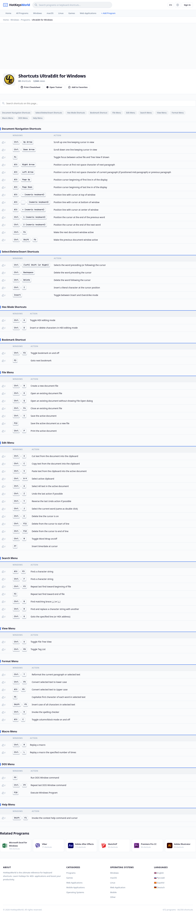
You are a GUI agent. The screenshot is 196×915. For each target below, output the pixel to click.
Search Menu (146, 112)
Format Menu (178, 112)
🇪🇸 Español (159, 882)
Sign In (187, 5)
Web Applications (88, 13)
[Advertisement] (98, 46)
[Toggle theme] (177, 5)
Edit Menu (130, 112)
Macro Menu (7, 118)
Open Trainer (54, 87)
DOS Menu (23, 118)
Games (71, 13)
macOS (50, 13)
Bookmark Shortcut (98, 112)
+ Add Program (108, 13)
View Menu (162, 112)
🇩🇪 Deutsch (159, 887)
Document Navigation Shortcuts (16, 112)
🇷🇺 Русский (159, 877)
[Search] (72, 5)
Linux (61, 13)
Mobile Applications (75, 887)
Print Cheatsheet (30, 87)
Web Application (117, 887)
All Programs (22, 13)
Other (113, 897)
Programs (70, 872)
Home (8, 13)
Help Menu (38, 118)
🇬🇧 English (159, 872)
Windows (37, 13)
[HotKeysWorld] (16, 4)
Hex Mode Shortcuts (76, 112)
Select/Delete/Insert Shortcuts (49, 112)
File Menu (116, 112)
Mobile (113, 892)
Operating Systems (75, 892)
